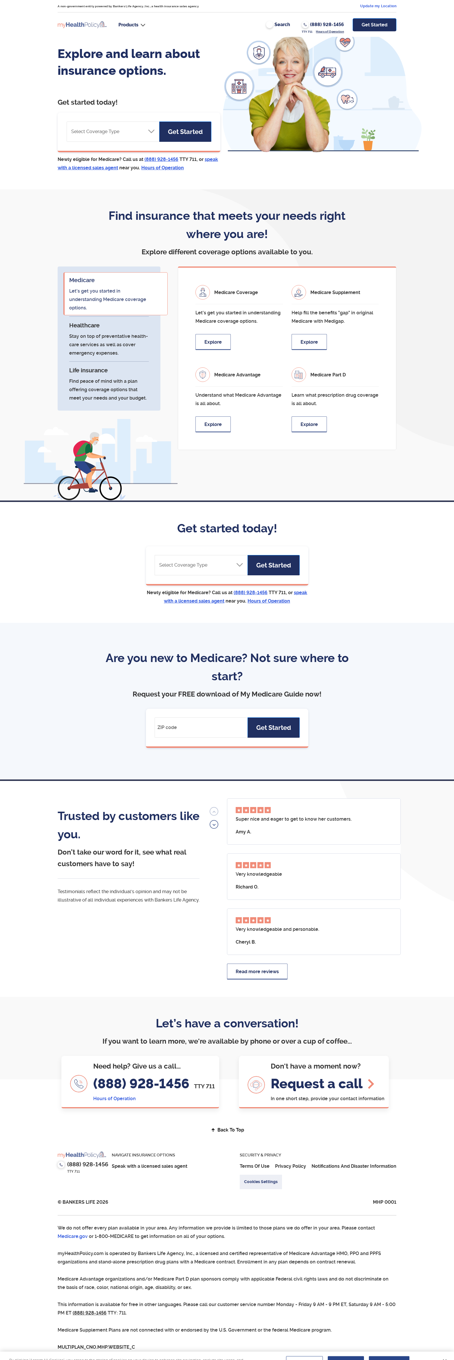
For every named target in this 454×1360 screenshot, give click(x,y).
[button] (132, 25)
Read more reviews (257, 971)
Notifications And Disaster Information (354, 1166)
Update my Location (378, 6)
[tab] (109, 294)
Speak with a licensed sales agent (149, 1166)
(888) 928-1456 (143, 1084)
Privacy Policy (290, 1166)
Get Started (374, 25)
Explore (213, 342)
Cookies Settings (261, 1181)
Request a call (317, 1084)
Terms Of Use (255, 1166)
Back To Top (227, 1130)
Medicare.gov (73, 1236)
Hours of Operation (330, 31)
